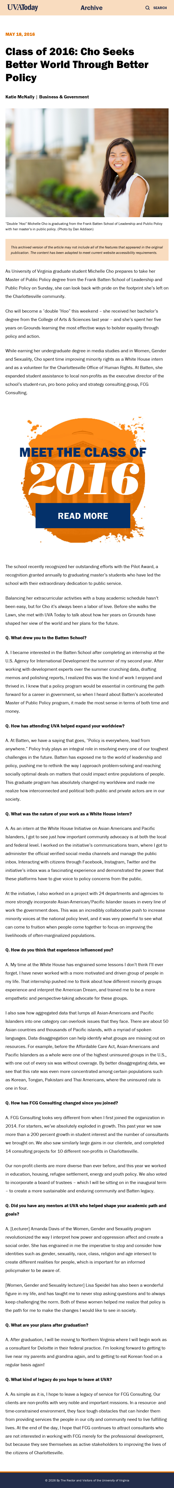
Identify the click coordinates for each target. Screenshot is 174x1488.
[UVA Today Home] (22, 7)
